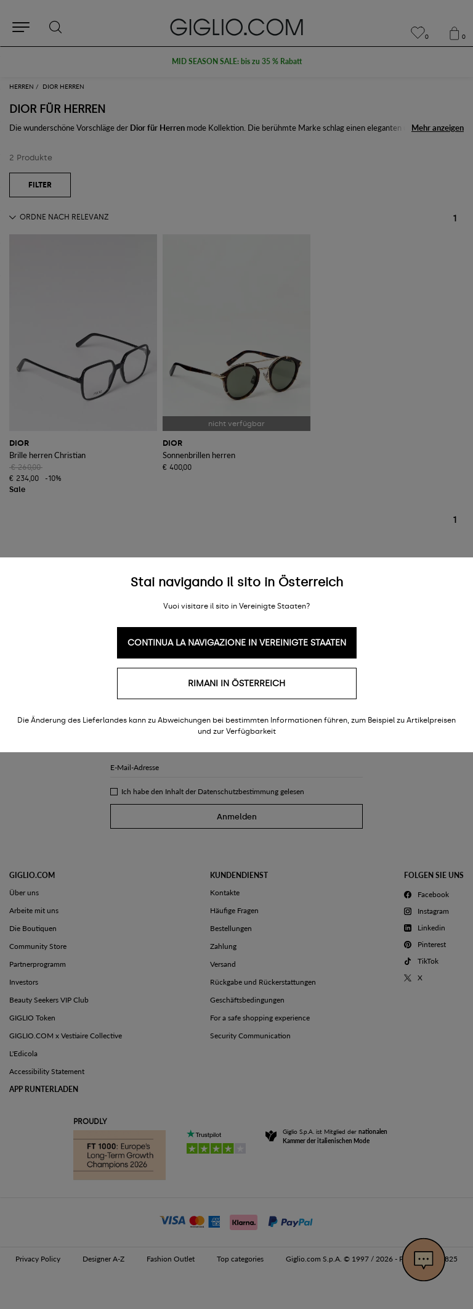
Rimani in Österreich (236, 683)
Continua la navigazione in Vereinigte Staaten (236, 643)
